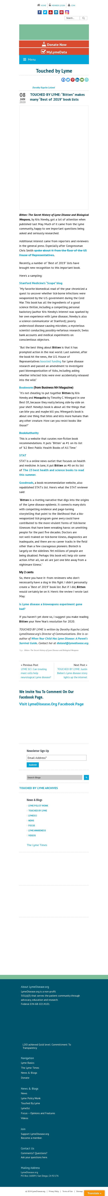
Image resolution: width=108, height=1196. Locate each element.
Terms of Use (67, 1191)
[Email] (82, 80)
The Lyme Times (37, 845)
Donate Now (54, 44)
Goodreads (26, 483)
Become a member (31, 1137)
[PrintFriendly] (87, 80)
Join (73, 5)
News (31, 820)
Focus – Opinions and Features (38, 1113)
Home (43, 5)
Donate (25, 1077)
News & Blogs (29, 1072)
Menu (29, 59)
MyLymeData (54, 51)
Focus (31, 825)
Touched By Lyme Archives (38, 788)
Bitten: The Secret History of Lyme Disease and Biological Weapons (51, 650)
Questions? (41, 1153)
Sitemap (79, 1191)
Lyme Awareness (37, 830)
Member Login (58, 5)
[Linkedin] (77, 80)
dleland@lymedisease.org (72, 643)
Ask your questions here (34, 1157)
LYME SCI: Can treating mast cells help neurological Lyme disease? (36, 673)
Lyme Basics (27, 1062)
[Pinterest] (73, 80)
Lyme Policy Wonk (38, 805)
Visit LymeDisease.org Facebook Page (51, 703)
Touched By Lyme (37, 810)
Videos (32, 835)
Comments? (27, 1153)
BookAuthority (29, 433)
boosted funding (50, 361)
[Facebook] (63, 80)
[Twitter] (68, 80)
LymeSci (32, 815)
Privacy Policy (54, 1191)
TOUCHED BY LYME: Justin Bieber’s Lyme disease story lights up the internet (72, 673)
